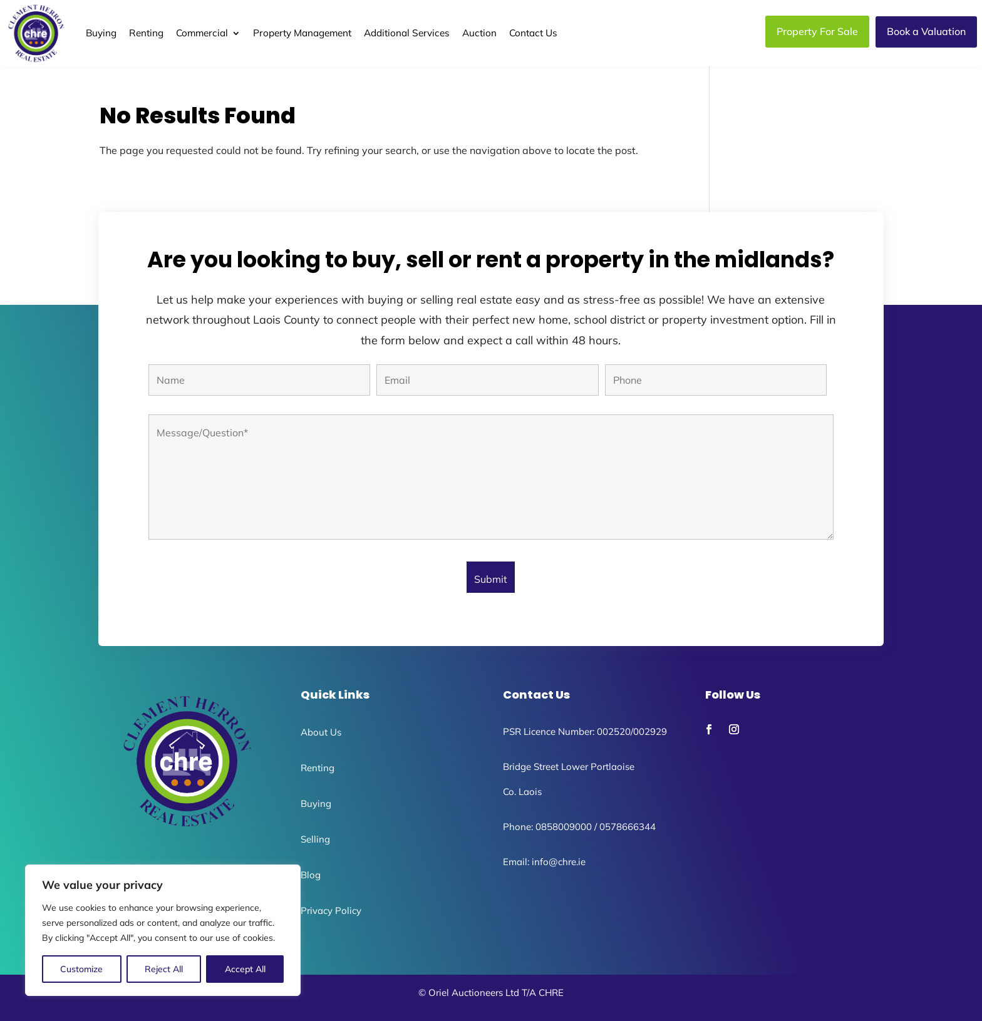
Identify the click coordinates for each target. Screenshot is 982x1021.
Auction (479, 33)
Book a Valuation (926, 31)
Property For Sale (817, 31)
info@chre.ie (559, 862)
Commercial (202, 33)
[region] (163, 930)
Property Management (302, 33)
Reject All (164, 969)
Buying (101, 33)
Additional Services (407, 33)
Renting (146, 33)
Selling (315, 839)
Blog (311, 875)
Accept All (245, 969)
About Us (321, 732)
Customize (81, 969)
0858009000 (563, 827)
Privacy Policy (331, 910)
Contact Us (533, 33)
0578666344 (627, 827)
